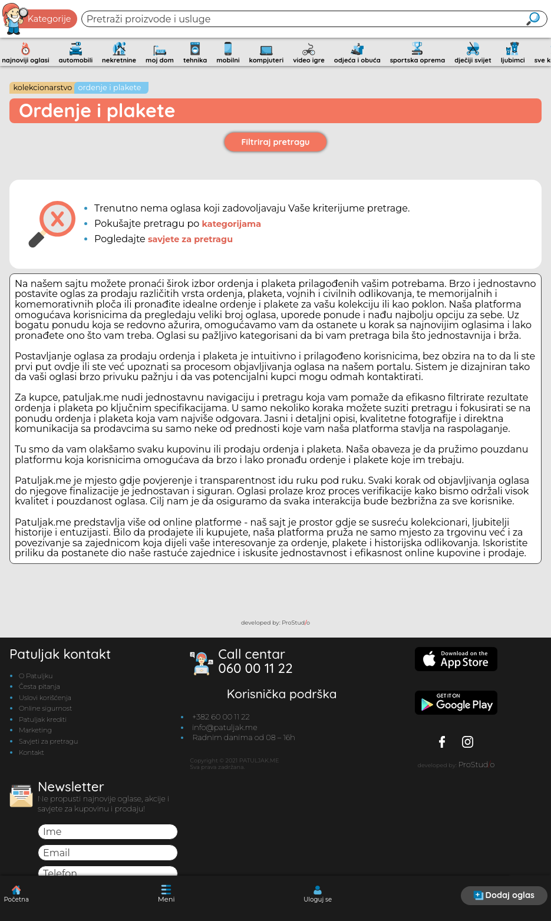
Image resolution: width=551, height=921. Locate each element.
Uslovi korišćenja (45, 698)
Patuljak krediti (43, 719)
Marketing (35, 730)
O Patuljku (35, 676)
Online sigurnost (45, 708)
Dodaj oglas (503, 895)
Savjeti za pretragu (48, 741)
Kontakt (31, 752)
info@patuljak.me (225, 727)
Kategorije (37, 18)
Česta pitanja (39, 686)
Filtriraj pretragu (276, 142)
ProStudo (296, 622)
